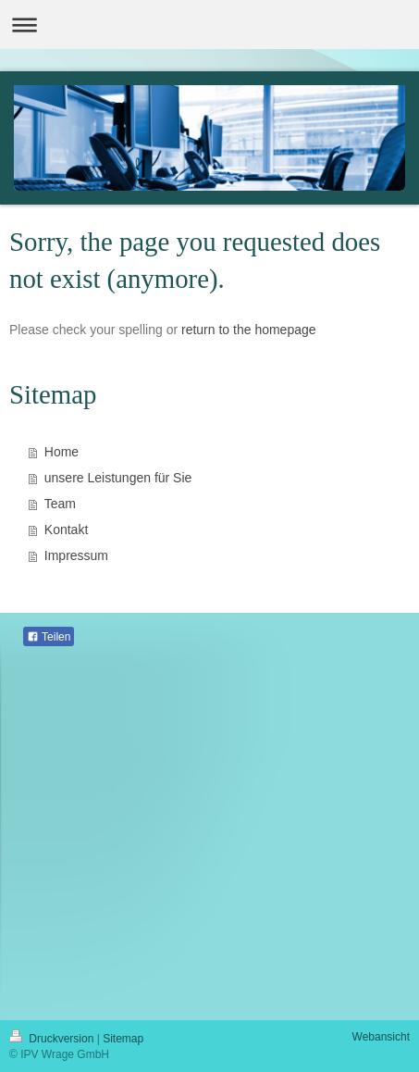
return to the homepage (248, 329)
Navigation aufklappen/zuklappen (209, 24)
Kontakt (66, 529)
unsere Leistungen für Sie (118, 477)
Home (61, 451)
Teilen (48, 636)
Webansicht (381, 1036)
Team (60, 503)
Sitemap (123, 1038)
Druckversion (53, 1038)
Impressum (76, 555)
